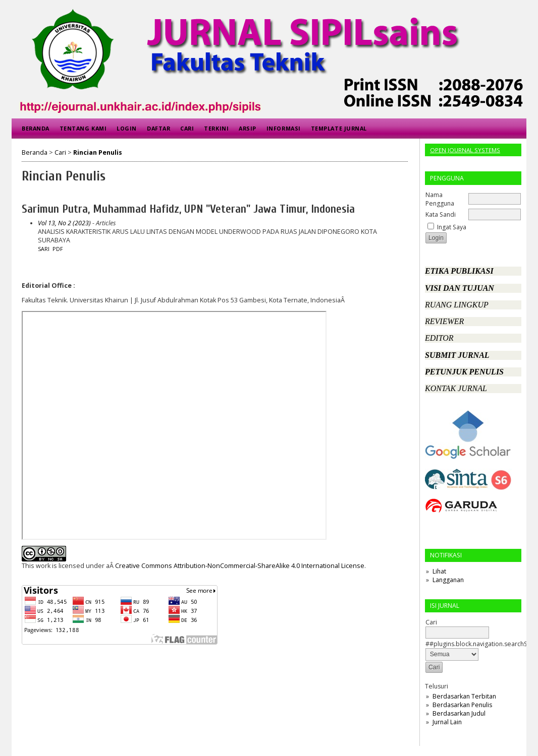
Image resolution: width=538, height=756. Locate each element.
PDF (57, 249)
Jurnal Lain (447, 722)
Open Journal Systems (465, 150)
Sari (43, 249)
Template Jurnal (339, 128)
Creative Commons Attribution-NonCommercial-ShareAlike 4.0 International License (239, 565)
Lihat (439, 571)
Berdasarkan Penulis (462, 705)
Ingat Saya (451, 227)
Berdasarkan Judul (459, 713)
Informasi (283, 128)
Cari (187, 128)
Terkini (216, 128)
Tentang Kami (83, 128)
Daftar (158, 128)
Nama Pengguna (439, 199)
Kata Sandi (440, 214)
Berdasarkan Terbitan (464, 696)
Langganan (448, 580)
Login (127, 128)
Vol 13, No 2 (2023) (64, 223)
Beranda (35, 128)
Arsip (247, 128)
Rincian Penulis (97, 152)
